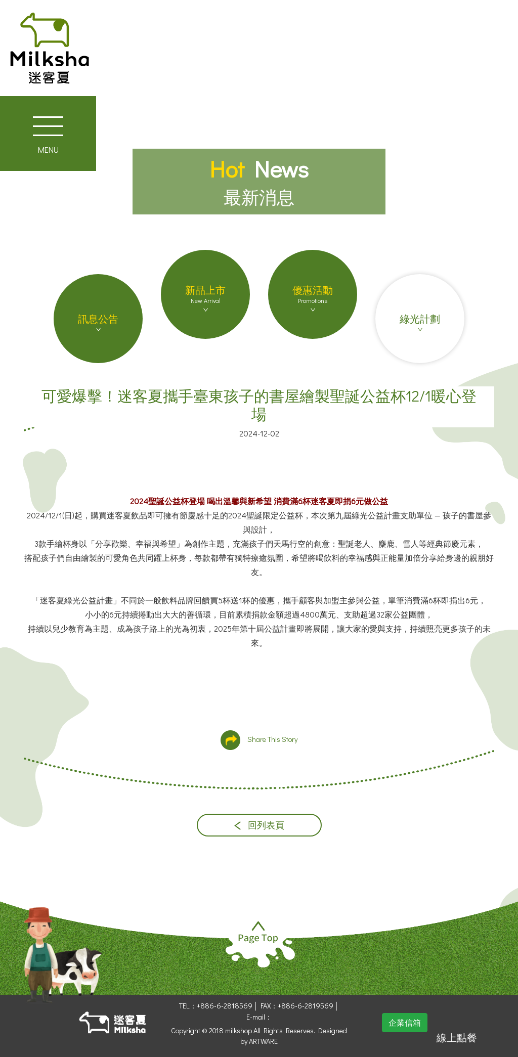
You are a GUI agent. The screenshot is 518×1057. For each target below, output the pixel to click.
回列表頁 (259, 825)
